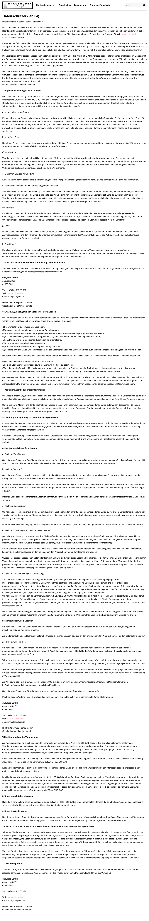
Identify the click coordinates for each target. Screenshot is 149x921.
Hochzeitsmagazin (46, 5)
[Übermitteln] (144, 5)
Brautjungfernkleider (100, 5)
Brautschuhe (80, 5)
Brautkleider (65, 5)
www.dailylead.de (15, 293)
